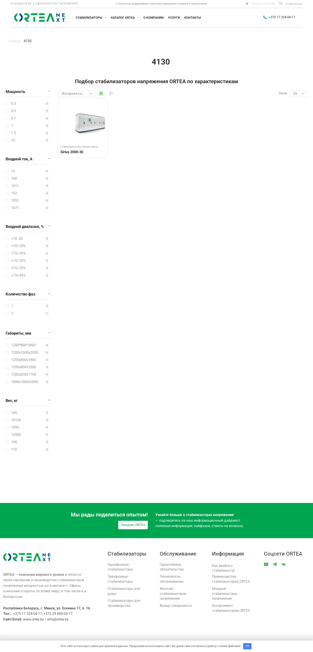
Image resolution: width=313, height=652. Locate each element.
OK (247, 646)
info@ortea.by (293, 3)
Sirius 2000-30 (71, 152)
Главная (14, 41)
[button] (260, 4)
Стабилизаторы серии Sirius (79, 147)
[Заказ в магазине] (76, 93)
